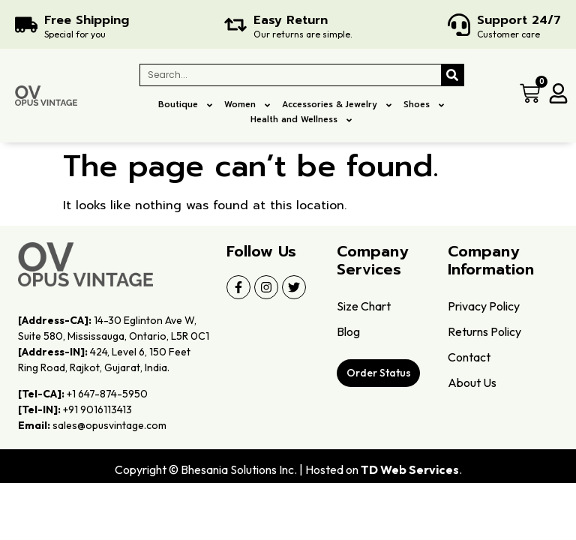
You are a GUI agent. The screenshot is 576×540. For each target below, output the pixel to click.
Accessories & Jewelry (337, 105)
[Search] (452, 75)
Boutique (186, 105)
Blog (348, 331)
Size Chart (364, 306)
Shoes (425, 105)
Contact (469, 357)
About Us (472, 382)
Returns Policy (484, 331)
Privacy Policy (484, 306)
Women (248, 105)
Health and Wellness (301, 120)
